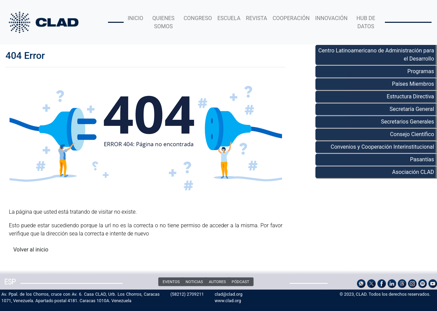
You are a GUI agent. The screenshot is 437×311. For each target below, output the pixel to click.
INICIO (135, 18)
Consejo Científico (412, 134)
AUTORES (217, 281)
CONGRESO (198, 18)
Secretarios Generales (407, 121)
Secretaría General (412, 109)
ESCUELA (228, 18)
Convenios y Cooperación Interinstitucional (382, 147)
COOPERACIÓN (291, 18)
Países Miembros (413, 84)
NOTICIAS (194, 281)
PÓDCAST (240, 281)
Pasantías (422, 159)
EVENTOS (171, 281)
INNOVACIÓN (331, 18)
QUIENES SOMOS (163, 22)
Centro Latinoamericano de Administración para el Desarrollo (376, 54)
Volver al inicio (30, 249)
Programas (420, 71)
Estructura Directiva (410, 96)
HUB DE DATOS (365, 22)
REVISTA (256, 18)
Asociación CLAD (413, 172)
